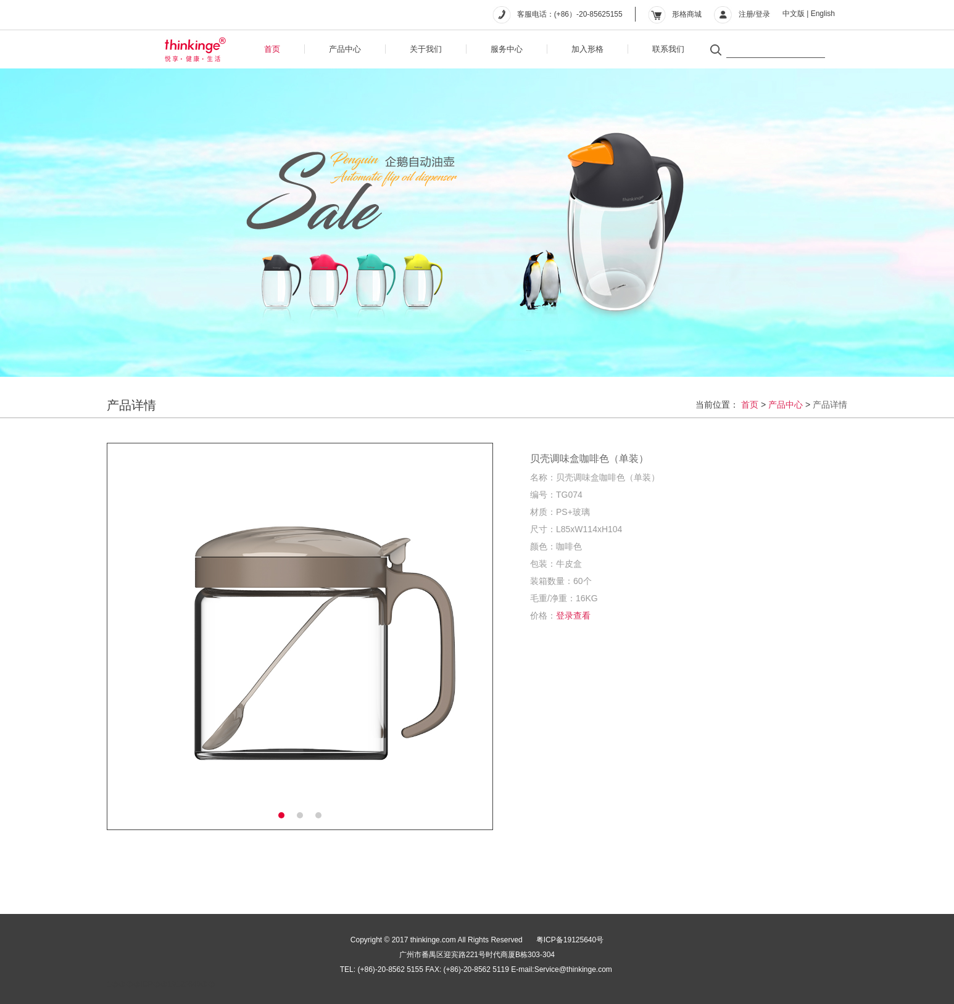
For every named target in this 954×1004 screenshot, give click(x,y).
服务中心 (507, 49)
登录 (762, 14)
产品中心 (345, 49)
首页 (272, 49)
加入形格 (587, 49)
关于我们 (426, 49)
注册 (746, 14)
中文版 (793, 13)
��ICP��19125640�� (170, 984)
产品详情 (830, 404)
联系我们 (668, 49)
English (823, 13)
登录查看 (573, 615)
